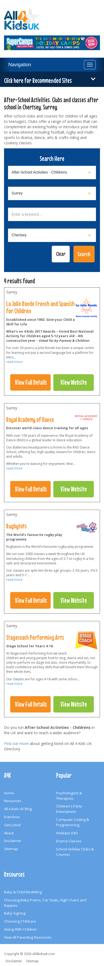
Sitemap (11, 848)
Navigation (19, 64)
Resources (12, 800)
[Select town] (52, 235)
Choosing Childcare (20, 921)
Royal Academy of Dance (30, 419)
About (9, 833)
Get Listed (12, 824)
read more (14, 361)
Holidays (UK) (67, 833)
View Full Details (31, 382)
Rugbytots (16, 526)
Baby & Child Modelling (23, 892)
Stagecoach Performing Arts (35, 637)
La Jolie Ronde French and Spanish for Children (40, 307)
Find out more (16, 743)
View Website (74, 382)
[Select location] (52, 193)
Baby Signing (14, 913)
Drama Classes (68, 841)
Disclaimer (12, 840)
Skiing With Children (20, 929)
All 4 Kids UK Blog (18, 808)
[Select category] (52, 172)
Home (9, 793)
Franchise (12, 816)
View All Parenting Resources (27, 937)
